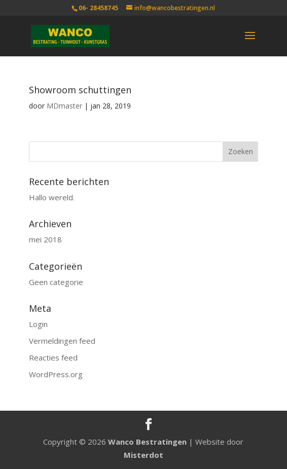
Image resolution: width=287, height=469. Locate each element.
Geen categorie (56, 282)
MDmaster (64, 106)
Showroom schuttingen (80, 90)
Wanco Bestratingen (147, 442)
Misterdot (143, 455)
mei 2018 (45, 239)
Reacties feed (53, 357)
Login (38, 324)
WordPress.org (56, 374)
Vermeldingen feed (62, 341)
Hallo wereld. (52, 197)
